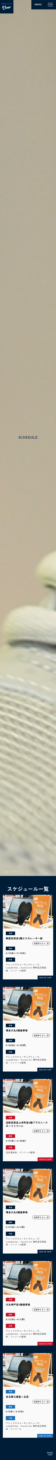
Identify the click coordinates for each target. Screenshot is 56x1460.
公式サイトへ (41, 944)
